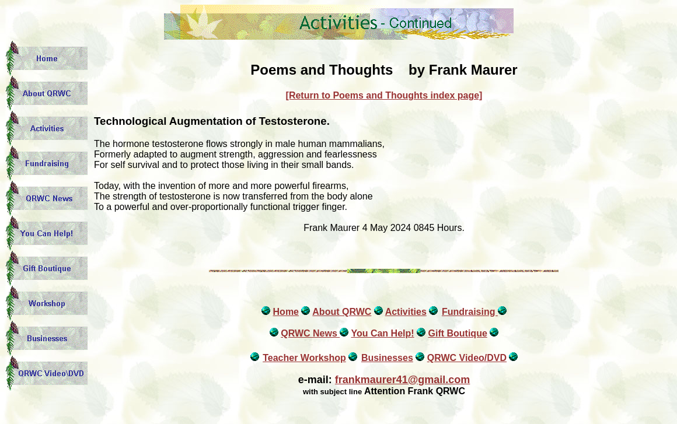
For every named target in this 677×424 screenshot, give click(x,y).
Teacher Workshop (304, 358)
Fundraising (470, 312)
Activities (406, 312)
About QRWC (341, 312)
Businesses (387, 358)
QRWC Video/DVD (467, 358)
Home (286, 312)
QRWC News (310, 333)
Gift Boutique (457, 333)
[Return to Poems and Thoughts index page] (384, 95)
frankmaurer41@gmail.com (402, 380)
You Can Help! (382, 333)
